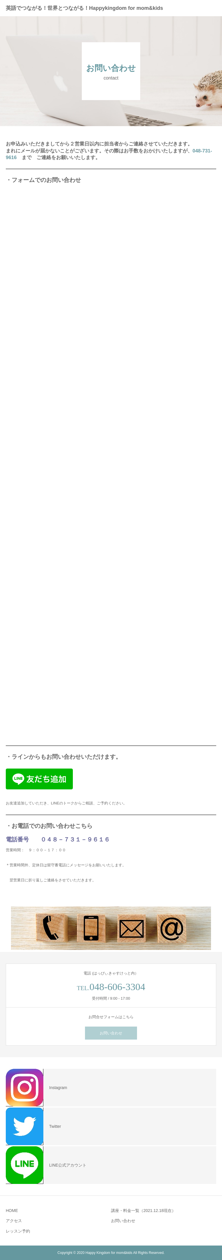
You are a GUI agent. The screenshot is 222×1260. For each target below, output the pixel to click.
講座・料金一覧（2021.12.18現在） (143, 1210)
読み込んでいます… (98, 464)
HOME (12, 1210)
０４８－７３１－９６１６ (75, 839)
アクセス (14, 1220)
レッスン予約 (18, 1231)
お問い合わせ (111, 1033)
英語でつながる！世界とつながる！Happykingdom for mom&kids (84, 8)
